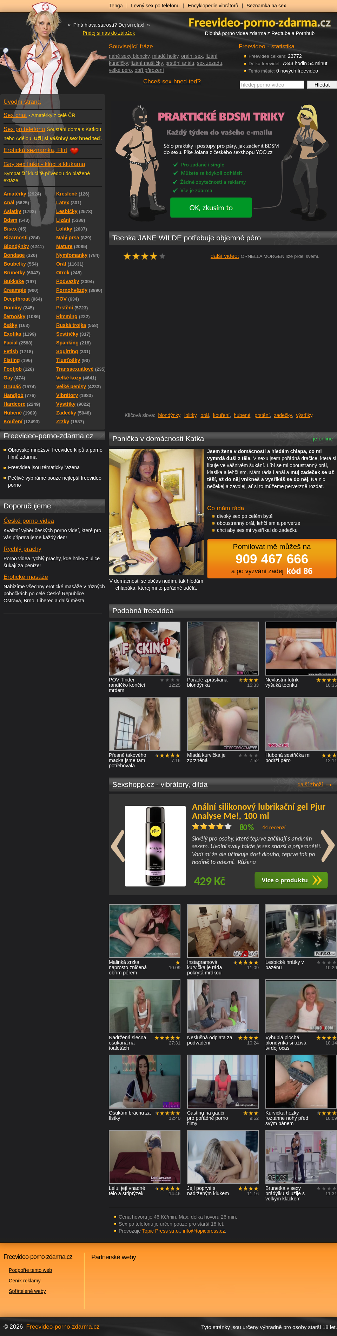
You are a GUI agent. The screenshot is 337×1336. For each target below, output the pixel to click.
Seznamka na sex (266, 5)
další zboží (310, 784)
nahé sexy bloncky (129, 56)
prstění (262, 415)
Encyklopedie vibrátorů (213, 5)
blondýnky (169, 415)
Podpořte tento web (30, 1270)
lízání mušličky (147, 63)
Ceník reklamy (25, 1280)
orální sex (192, 56)
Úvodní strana (22, 101)
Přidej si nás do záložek (108, 33)
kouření (221, 415)
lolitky (190, 415)
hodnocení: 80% (146, 256)
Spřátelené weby (27, 1291)
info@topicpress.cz (204, 1231)
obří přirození (149, 70)
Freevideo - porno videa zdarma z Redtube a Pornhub (38, 52)
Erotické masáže (26, 577)
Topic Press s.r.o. (161, 1231)
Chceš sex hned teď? (172, 81)
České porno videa (29, 521)
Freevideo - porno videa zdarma (259, 22)
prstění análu (179, 63)
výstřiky (304, 415)
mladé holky (165, 56)
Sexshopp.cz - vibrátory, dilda (159, 784)
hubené (242, 415)
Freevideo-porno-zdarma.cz (63, 1326)
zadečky (283, 415)
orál (204, 415)
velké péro (120, 70)
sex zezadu (209, 63)
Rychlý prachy (22, 549)
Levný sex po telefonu (155, 5)
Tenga (116, 5)
